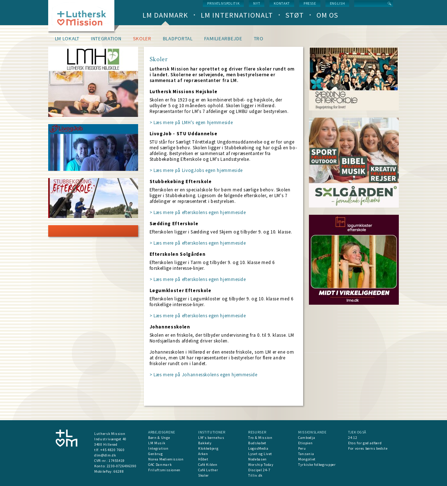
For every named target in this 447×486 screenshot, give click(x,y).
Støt (295, 15)
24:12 (352, 437)
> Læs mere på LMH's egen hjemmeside (191, 122)
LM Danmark (165, 15)
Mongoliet (307, 459)
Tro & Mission (260, 437)
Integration (106, 38)
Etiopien (305, 443)
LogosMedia (258, 448)
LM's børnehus (211, 437)
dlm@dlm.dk (105, 455)
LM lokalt (67, 38)
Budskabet (257, 443)
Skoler (142, 38)
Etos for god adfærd (365, 443)
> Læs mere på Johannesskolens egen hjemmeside (203, 375)
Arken (203, 453)
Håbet (203, 459)
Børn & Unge (159, 437)
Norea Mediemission (166, 459)
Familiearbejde (223, 38)
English (337, 3)
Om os (327, 15)
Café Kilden (207, 464)
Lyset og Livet (260, 453)
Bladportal (178, 38)
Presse (310, 3)
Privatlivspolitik (223, 3)
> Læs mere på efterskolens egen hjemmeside (198, 212)
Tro (259, 38)
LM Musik (156, 443)
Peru (302, 448)
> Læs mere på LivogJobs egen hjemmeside (196, 170)
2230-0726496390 (122, 466)
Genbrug (155, 453)
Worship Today (260, 464)
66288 (119, 471)
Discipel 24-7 (259, 470)
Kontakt (282, 3)
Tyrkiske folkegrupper (317, 464)
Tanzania (306, 453)
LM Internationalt (237, 15)
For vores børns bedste (367, 448)
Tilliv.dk (255, 475)
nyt (256, 3)
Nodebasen (257, 459)
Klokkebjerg (208, 448)
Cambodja (306, 437)
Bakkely (205, 443)
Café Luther (208, 470)
